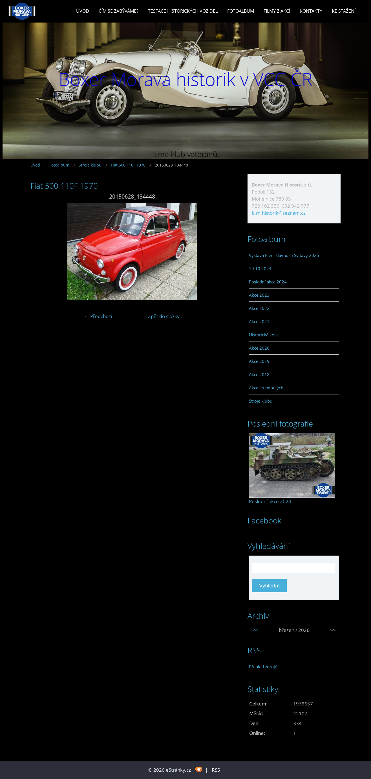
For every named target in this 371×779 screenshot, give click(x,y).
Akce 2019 (259, 361)
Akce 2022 (259, 308)
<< (255, 630)
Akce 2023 (259, 295)
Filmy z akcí (277, 11)
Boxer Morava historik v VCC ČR (185, 79)
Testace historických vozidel (183, 11)
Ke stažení (343, 11)
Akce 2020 (259, 348)
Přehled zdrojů (263, 666)
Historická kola (263, 335)
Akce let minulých (266, 387)
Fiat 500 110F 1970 (128, 165)
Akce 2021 (259, 321)
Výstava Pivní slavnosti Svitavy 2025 (284, 255)
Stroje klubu (90, 165)
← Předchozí (98, 316)
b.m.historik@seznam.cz (279, 213)
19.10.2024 (260, 268)
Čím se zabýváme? (118, 11)
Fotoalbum (240, 11)
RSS (216, 770)
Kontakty (311, 11)
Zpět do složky (164, 316)
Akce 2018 (259, 374)
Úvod (82, 11)
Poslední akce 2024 (268, 282)
